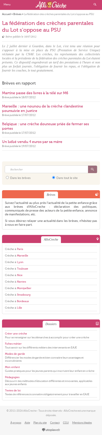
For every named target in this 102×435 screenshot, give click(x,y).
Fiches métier (13, 343)
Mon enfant (12, 367)
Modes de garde (15, 353)
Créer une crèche (16, 333)
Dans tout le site (65, 178)
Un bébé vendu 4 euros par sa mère (32, 142)
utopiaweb (51, 430)
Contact (55, 422)
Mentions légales (82, 422)
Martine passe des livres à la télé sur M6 (35, 93)
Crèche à (14, 249)
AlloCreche (51, 5)
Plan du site (40, 422)
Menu (7, 4)
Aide (27, 422)
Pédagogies (12, 377)
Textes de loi (13, 390)
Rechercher (95, 4)
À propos (15, 422)
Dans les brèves (18, 178)
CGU (66, 422)
